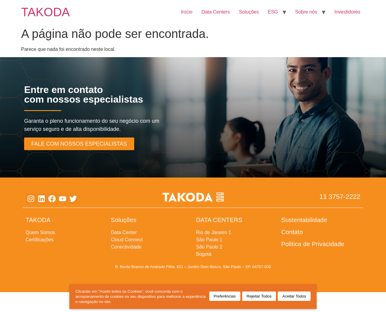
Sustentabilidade (304, 220)
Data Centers (215, 11)
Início (186, 11)
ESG (273, 11)
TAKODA (45, 12)
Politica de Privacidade (312, 244)
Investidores (347, 11)
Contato (292, 232)
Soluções (249, 11)
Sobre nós (306, 11)
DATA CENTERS (219, 220)
